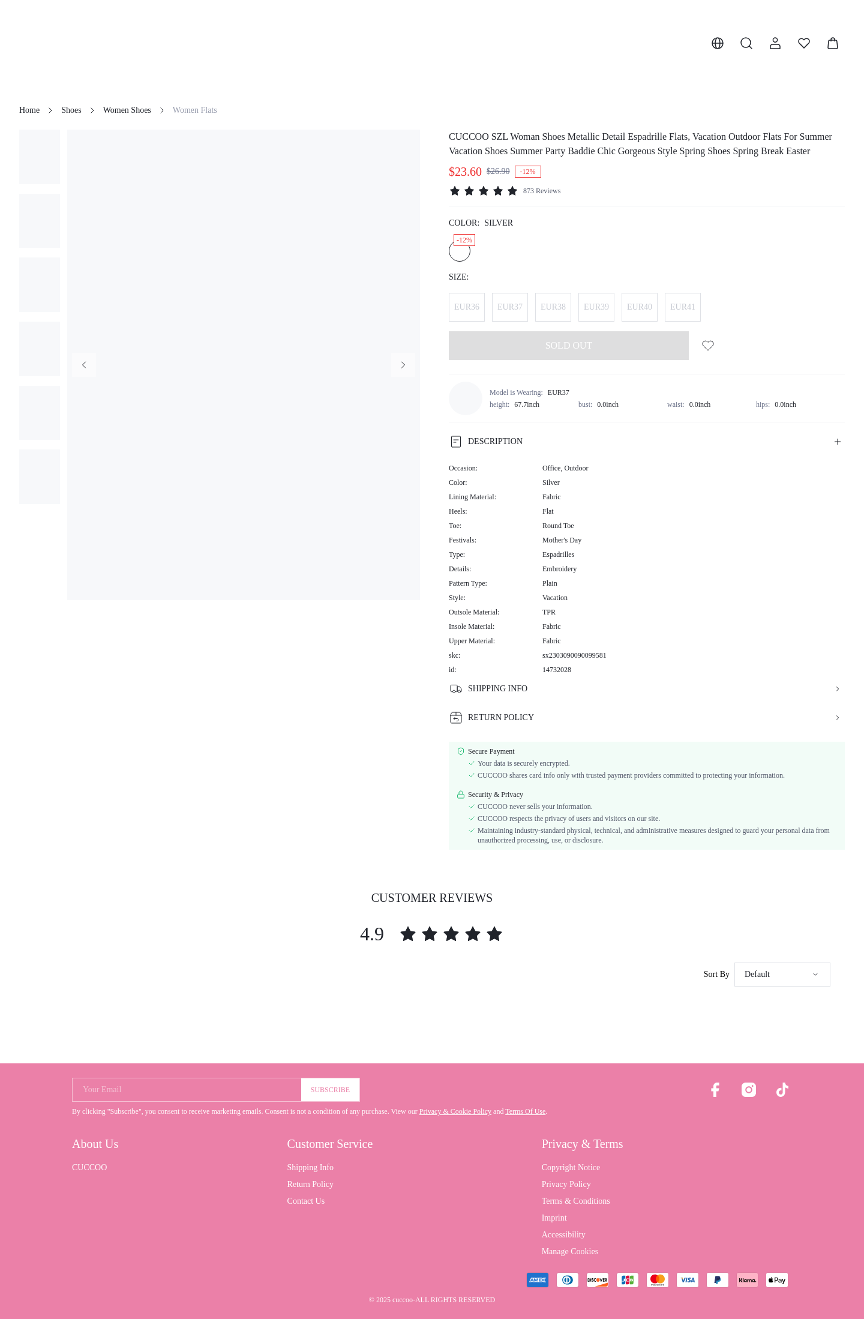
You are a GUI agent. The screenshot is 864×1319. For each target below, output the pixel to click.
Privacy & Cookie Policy (455, 1111)
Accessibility (564, 1234)
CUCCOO (89, 1167)
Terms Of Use (525, 1111)
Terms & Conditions (576, 1201)
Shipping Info (310, 1167)
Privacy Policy (566, 1184)
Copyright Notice (571, 1167)
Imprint (554, 1217)
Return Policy (310, 1184)
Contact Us (306, 1201)
